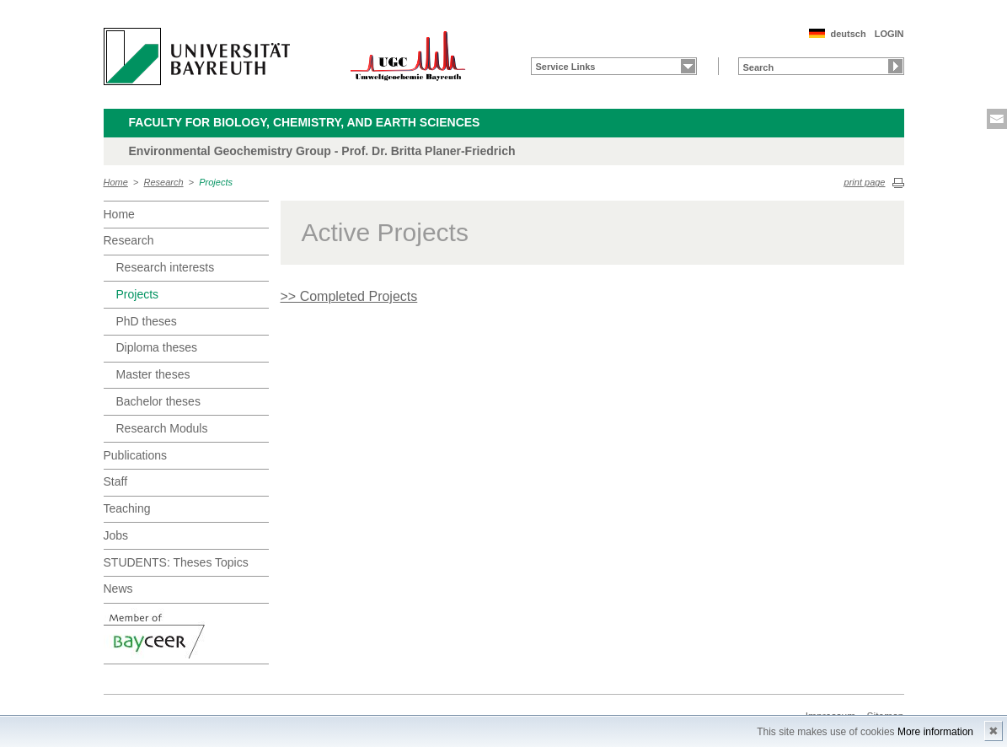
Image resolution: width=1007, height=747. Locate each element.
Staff (116, 481)
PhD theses (146, 321)
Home (116, 182)
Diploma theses (157, 347)
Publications (136, 455)
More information (935, 732)
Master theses (153, 374)
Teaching (127, 508)
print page (865, 182)
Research (164, 182)
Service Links (566, 67)
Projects (216, 182)
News (118, 588)
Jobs (116, 535)
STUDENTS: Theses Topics (176, 562)
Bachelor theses (158, 401)
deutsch (847, 34)
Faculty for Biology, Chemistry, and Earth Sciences (304, 122)
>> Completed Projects (349, 296)
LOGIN (889, 34)
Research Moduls (162, 428)
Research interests (165, 267)
